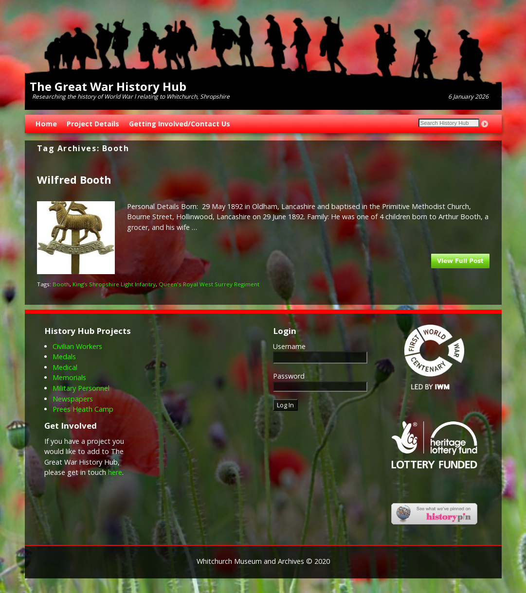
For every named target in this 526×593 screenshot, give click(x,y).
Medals (64, 356)
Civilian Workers (77, 346)
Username (289, 346)
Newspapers (73, 398)
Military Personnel (81, 388)
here (115, 472)
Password (289, 376)
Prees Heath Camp (83, 409)
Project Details (93, 123)
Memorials (69, 377)
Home (46, 123)
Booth (61, 284)
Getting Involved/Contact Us (179, 123)
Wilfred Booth (74, 180)
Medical (65, 367)
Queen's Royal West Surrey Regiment (209, 284)
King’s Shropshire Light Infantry (114, 284)
